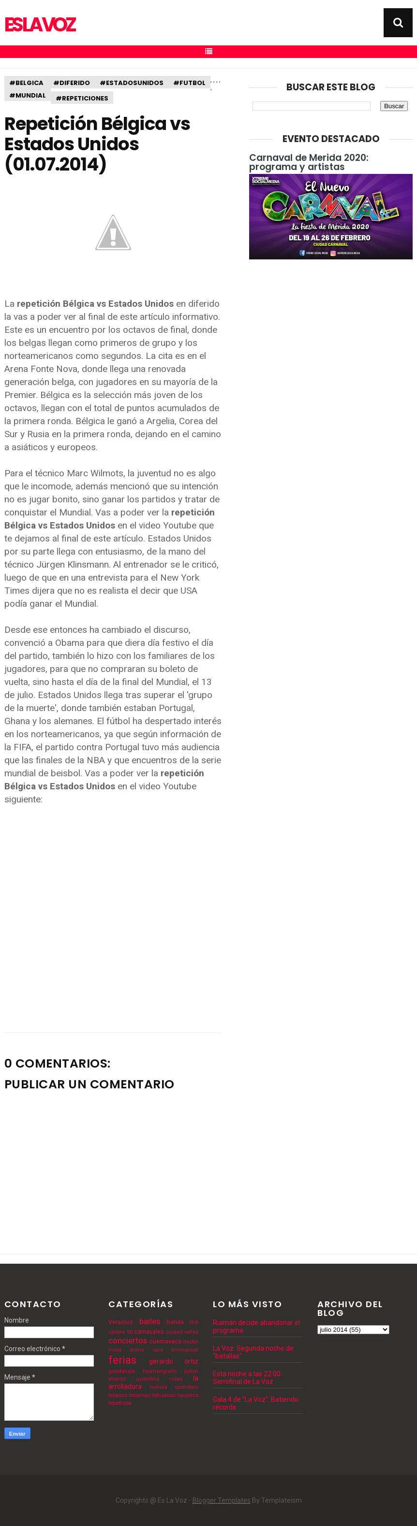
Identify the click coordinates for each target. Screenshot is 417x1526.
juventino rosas (159, 1379)
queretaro (186, 1387)
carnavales (149, 1331)
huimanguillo (160, 1371)
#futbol (189, 82)
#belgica (26, 82)
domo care (146, 1350)
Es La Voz (39, 24)
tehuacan (164, 1395)
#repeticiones (82, 98)
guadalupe (121, 1371)
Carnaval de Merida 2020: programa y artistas (309, 162)
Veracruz (120, 1322)
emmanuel (184, 1350)
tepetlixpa (120, 1403)
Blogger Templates (222, 1500)
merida (158, 1387)
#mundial (27, 95)
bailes (149, 1321)
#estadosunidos (132, 82)
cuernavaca (165, 1341)
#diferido (71, 82)
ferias (122, 1360)
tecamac (139, 1395)
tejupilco (188, 1395)
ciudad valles (181, 1332)
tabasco (117, 1395)
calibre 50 (120, 1332)
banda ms (182, 1322)
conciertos (127, 1340)
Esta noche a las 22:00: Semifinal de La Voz (247, 1377)
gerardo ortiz (173, 1361)
